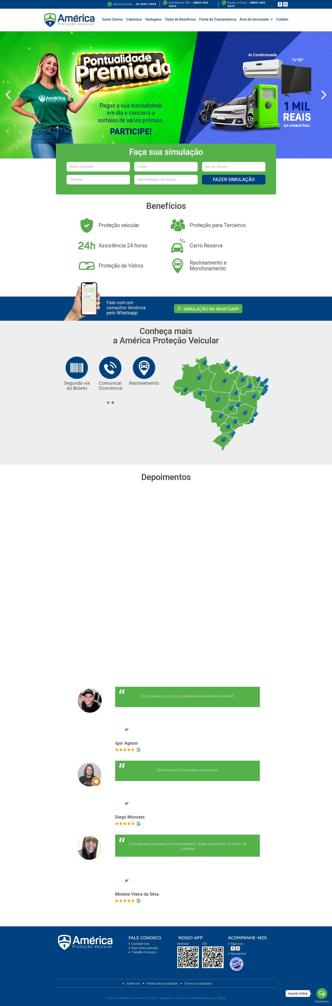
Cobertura (134, 19)
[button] (8, 95)
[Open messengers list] (322, 993)
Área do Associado (256, 19)
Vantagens (153, 19)
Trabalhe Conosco (143, 952)
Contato (282, 19)
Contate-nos (140, 943)
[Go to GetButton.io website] (322, 1001)
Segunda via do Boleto (77, 385)
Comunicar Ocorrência (110, 385)
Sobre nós (133, 983)
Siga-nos (237, 943)
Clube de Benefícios (180, 19)
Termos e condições (198, 983)
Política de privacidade (162, 983)
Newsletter (238, 953)
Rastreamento (144, 383)
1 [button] (108, 403)
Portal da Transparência (217, 19)
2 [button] (113, 403)
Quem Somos (112, 19)
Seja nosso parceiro (144, 948)
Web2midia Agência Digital (207, 998)
